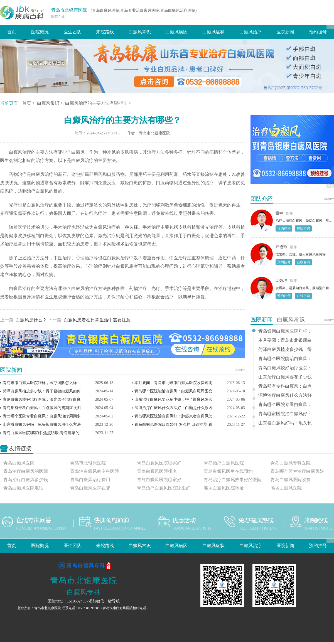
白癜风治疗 (250, 31)
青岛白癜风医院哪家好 (159, 463)
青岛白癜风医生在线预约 (228, 471)
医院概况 (40, 31)
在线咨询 (303, 228)
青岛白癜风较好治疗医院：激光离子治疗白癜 (42, 399)
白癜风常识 (140, 31)
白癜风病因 (176, 31)
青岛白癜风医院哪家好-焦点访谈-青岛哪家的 (41, 433)
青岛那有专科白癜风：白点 (285, 386)
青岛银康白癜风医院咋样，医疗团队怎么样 (40, 383)
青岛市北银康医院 (69, 10)
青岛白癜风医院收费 (291, 479)
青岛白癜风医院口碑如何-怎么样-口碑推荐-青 (173, 424)
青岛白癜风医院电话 (23, 488)
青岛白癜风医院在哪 (90, 488)
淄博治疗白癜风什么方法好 (285, 395)
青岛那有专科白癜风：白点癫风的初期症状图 (42, 408)
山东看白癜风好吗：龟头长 (285, 423)
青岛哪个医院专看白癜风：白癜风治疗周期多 (42, 416)
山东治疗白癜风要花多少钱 (285, 377)
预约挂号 (318, 31)
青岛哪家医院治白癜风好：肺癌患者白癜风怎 (173, 416)
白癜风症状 (213, 31)
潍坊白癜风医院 (286, 488)
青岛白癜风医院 (19, 463)
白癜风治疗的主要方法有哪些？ (97, 103)
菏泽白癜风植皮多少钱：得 (285, 349)
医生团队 (72, 31)
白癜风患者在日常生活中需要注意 (97, 320)
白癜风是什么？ (31, 320)
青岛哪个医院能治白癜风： (285, 358)
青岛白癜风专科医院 (291, 463)
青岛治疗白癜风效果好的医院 (233, 479)
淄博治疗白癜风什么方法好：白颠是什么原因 (173, 408)
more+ (240, 370)
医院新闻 (285, 31)
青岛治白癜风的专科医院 (94, 471)
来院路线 (105, 31)
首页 (11, 31)
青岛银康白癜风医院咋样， (285, 331)
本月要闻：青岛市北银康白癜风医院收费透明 (173, 383)
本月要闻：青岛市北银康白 (285, 340)
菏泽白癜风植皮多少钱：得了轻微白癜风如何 (42, 391)
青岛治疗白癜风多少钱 (25, 479)
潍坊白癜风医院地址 (224, 488)
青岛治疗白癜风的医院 (25, 471)
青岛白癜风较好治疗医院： (285, 368)
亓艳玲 (281, 247)
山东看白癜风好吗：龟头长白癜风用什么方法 (42, 424)
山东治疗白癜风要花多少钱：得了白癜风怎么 (173, 399)
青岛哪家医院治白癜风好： (285, 414)
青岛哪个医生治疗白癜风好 (297, 471)
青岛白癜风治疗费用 (90, 479)
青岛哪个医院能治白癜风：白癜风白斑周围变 (173, 391)
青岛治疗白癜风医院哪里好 (163, 488)
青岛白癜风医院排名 (157, 471)
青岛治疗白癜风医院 (224, 463)
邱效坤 (281, 281)
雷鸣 (279, 213)
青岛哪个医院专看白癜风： (285, 404)
